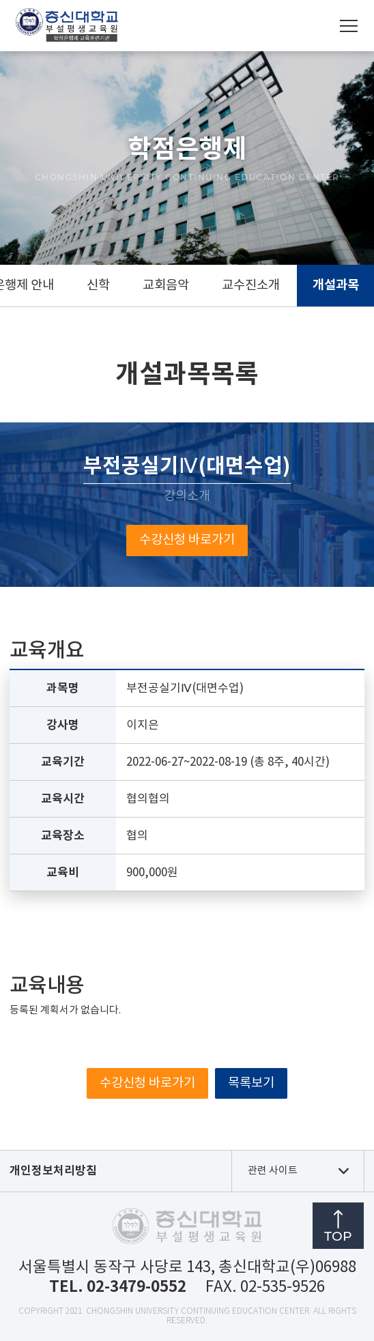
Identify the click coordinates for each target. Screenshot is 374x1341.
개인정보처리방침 (53, 1171)
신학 (98, 285)
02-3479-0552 (136, 1287)
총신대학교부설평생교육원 (67, 25)
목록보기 (251, 1083)
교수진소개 (251, 285)
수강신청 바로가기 (187, 540)
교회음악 (166, 285)
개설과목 (336, 285)
